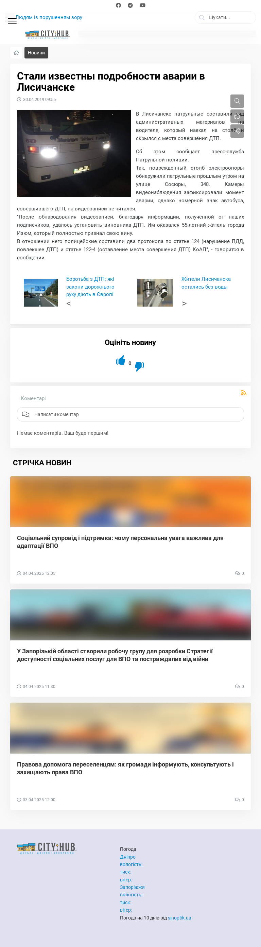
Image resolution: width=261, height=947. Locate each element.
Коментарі (33, 398)
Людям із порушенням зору (48, 17)
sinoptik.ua (179, 917)
